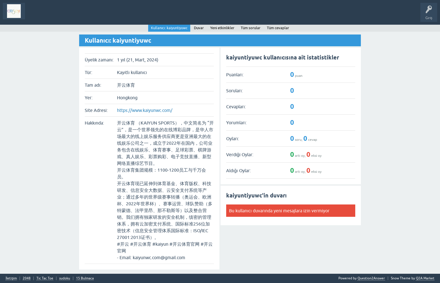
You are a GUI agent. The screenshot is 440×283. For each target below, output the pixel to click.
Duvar (199, 28)
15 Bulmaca (85, 278)
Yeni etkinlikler (222, 28)
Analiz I (65, 15)
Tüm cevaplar (278, 28)
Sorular (35, 15)
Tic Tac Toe (44, 278)
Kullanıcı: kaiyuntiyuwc (169, 28)
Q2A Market (425, 278)
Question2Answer (371, 278)
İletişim (11, 278)
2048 (27, 278)
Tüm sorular (250, 28)
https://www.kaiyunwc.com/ (144, 110)
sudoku (64, 278)
